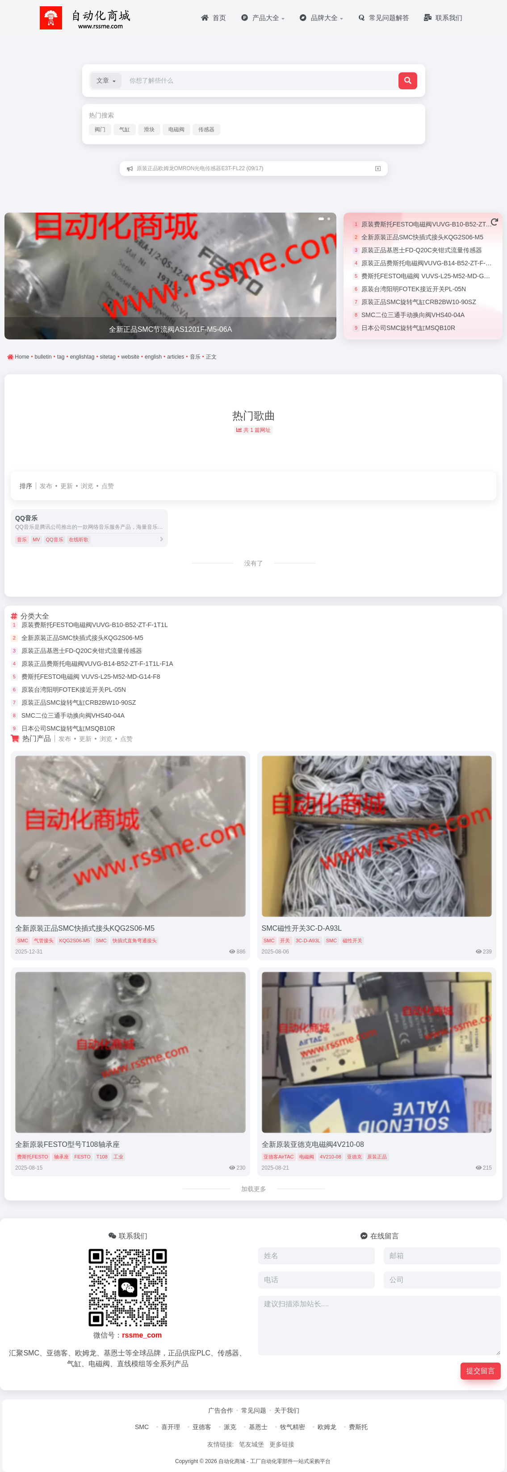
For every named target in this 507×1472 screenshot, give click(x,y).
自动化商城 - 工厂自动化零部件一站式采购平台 (274, 1461)
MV (36, 539)
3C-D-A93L (308, 940)
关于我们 (286, 1410)
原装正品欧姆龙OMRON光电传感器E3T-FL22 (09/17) (200, 168)
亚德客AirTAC (279, 1156)
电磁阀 (176, 129)
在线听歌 (78, 539)
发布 (46, 485)
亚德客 (202, 1426)
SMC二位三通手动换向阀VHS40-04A (413, 314)
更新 (66, 485)
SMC (22, 940)
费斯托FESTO (32, 1156)
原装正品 (377, 1156)
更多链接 (281, 1444)
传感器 (206, 129)
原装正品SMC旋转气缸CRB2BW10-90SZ (418, 301)
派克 (230, 1426)
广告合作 (220, 1410)
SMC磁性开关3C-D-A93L (302, 928)
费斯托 (358, 1426)
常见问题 (253, 1410)
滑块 (149, 129)
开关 (285, 940)
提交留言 (480, 1371)
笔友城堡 (251, 1444)
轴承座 (61, 1156)
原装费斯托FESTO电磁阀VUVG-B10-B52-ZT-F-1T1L (94, 624)
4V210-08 (330, 1156)
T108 (102, 1156)
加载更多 (253, 1188)
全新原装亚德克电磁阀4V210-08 (313, 1144)
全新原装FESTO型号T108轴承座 (67, 1144)
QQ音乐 (54, 539)
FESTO (82, 1156)
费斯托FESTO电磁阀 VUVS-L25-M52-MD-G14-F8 (430, 276)
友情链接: (220, 1444)
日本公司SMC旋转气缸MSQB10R (408, 327)
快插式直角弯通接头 (135, 940)
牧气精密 (292, 1426)
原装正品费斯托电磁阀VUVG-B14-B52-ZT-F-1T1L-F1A (97, 663)
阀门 (100, 129)
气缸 (124, 129)
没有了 (253, 563)
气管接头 (44, 940)
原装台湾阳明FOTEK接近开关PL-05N (413, 289)
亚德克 (354, 1156)
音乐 (22, 539)
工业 (118, 1156)
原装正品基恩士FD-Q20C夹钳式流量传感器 (421, 250)
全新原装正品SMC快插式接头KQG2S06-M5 (422, 237)
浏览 (87, 485)
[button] (106, 80)
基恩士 (258, 1426)
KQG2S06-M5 (74, 940)
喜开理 (170, 1426)
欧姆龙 (327, 1426)
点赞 (107, 485)
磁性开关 (352, 940)
